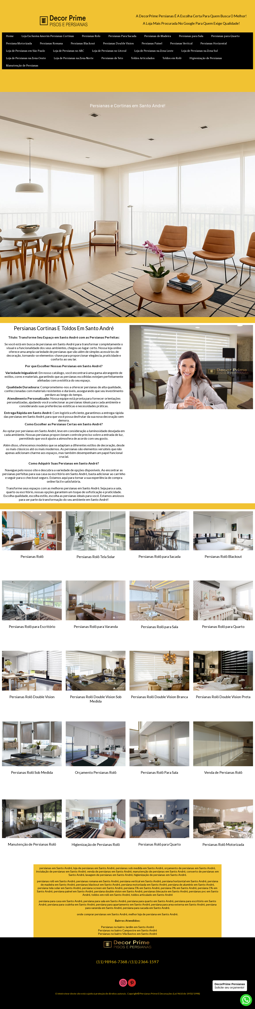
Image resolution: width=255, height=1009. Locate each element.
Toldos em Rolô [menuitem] (172, 58)
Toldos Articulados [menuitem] (143, 58)
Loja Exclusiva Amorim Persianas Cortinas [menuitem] (48, 36)
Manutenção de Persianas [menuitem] (22, 65)
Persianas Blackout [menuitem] (83, 43)
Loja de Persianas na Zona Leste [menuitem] (153, 51)
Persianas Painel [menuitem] (152, 43)
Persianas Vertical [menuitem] (181, 43)
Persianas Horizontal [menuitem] (213, 43)
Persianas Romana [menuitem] (51, 43)
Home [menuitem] (10, 36)
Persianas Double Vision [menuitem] (118, 43)
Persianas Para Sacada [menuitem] (122, 36)
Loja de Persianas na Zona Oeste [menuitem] (26, 58)
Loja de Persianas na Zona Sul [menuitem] (199, 51)
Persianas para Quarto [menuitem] (225, 36)
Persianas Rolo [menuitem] (91, 36)
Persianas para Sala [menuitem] (191, 36)
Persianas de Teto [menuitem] (112, 58)
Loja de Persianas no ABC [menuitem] (68, 51)
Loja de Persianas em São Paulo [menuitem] (25, 51)
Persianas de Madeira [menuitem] (157, 36)
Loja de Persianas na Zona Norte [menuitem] (73, 58)
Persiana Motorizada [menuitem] (19, 43)
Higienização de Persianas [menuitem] (205, 58)
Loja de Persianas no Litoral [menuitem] (109, 51)
